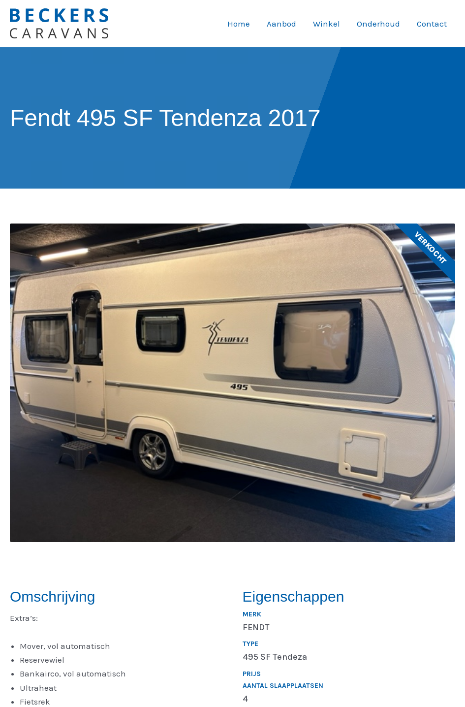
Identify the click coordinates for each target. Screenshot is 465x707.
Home (238, 24)
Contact (432, 24)
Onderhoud (378, 24)
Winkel (326, 24)
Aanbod (281, 24)
